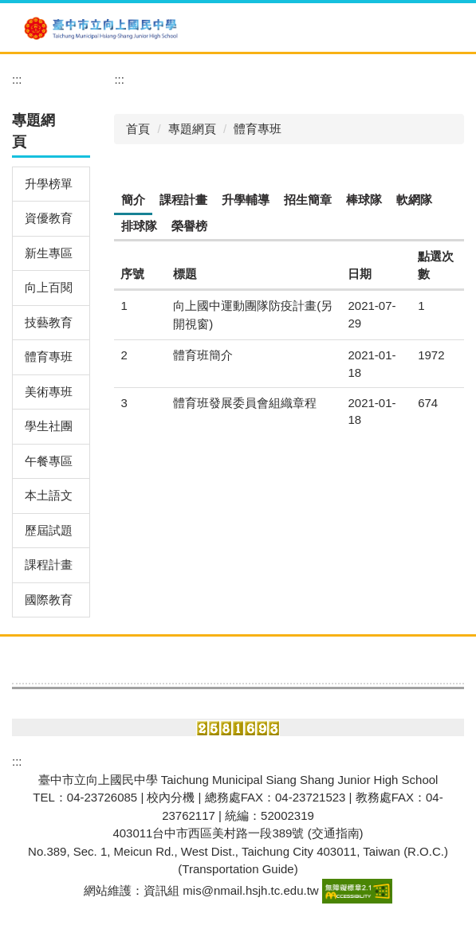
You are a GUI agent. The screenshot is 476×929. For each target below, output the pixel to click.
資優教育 (49, 218)
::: (17, 79)
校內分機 (171, 797)
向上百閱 (49, 287)
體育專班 (49, 356)
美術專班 (49, 391)
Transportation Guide (237, 869)
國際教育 (49, 599)
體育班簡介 (203, 355)
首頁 (138, 128)
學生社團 (49, 426)
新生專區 (49, 253)
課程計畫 (49, 564)
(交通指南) (336, 833)
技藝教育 (49, 322)
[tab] (133, 200)
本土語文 (49, 495)
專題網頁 (192, 128)
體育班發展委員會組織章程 (245, 403)
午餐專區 (49, 461)
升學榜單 (49, 183)
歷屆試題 (49, 530)
